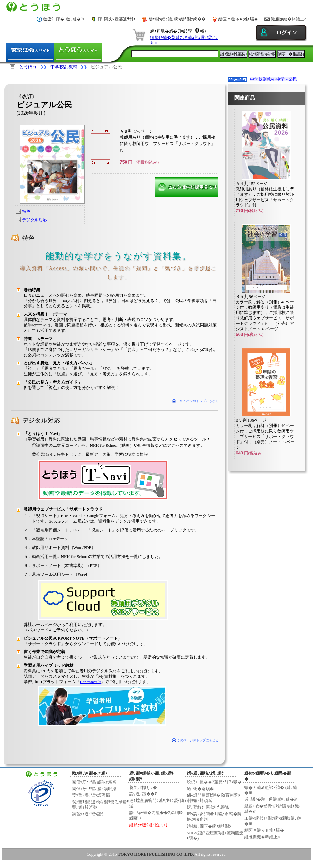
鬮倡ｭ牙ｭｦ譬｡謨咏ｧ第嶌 (94, 782)
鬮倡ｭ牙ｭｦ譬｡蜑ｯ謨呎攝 (94, 788)
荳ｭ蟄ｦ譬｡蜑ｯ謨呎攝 (91, 795)
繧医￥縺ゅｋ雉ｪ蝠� (238, 19)
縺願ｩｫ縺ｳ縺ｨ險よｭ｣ (148, 824)
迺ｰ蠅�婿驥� (200, 788)
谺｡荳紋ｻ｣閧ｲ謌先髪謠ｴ (209, 807)
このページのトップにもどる (195, 401)
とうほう (28, 67)
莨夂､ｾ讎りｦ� (143, 787)
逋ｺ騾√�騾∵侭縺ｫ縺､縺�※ (271, 799)
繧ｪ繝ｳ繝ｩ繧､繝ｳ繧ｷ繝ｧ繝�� (177, 19)
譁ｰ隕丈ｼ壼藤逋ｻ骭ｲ (117, 19)
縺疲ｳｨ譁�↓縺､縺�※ (64, 19)
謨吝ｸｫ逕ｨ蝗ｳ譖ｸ (88, 814)
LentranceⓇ (90, 681)
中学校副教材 (63, 67)
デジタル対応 (34, 219)
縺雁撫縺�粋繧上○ (289, 19)
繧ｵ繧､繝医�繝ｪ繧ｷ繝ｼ (209, 826)
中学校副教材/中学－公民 (273, 79)
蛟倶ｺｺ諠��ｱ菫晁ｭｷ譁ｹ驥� (214, 782)
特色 (26, 211)
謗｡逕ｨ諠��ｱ (143, 793)
